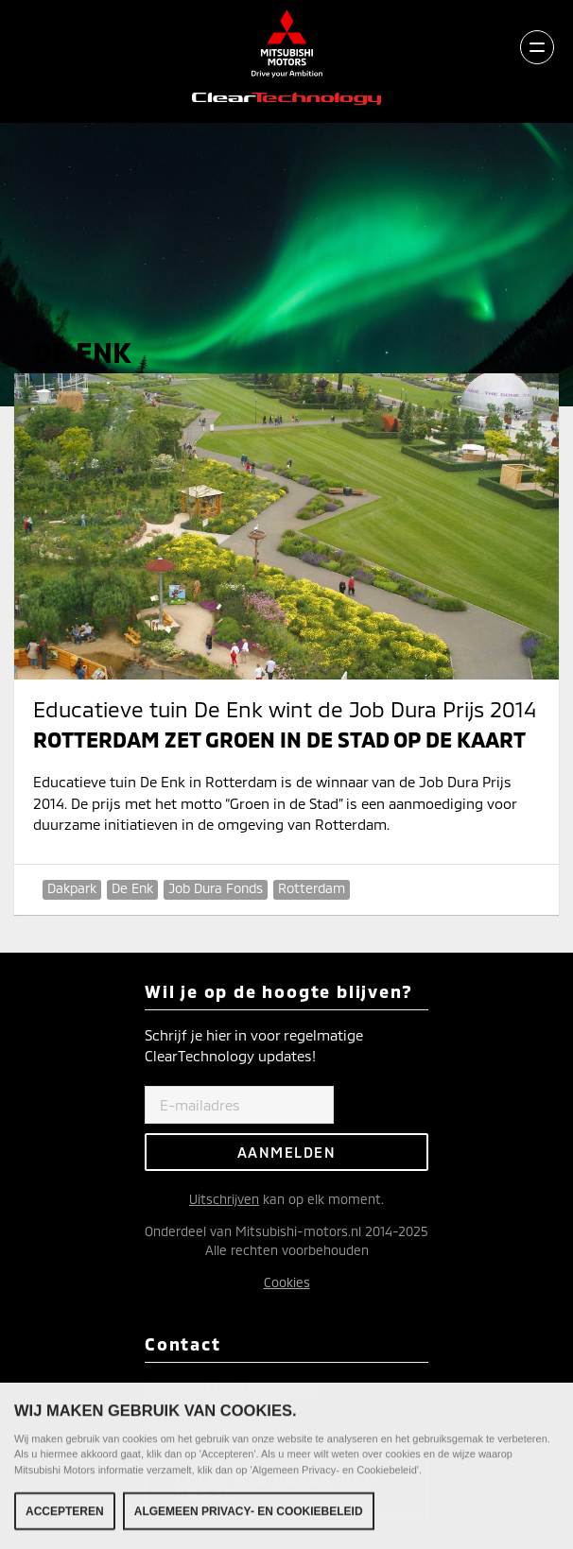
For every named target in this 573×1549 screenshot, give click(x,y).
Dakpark (71, 888)
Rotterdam (311, 888)
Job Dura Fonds (215, 888)
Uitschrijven (224, 1199)
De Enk (132, 888)
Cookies (287, 1282)
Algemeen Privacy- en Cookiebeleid (248, 1515)
